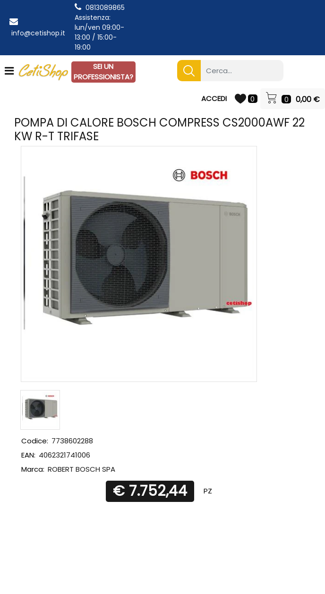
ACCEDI (214, 98)
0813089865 (105, 7)
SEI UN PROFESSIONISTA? (103, 71)
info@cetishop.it (38, 33)
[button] (189, 70)
